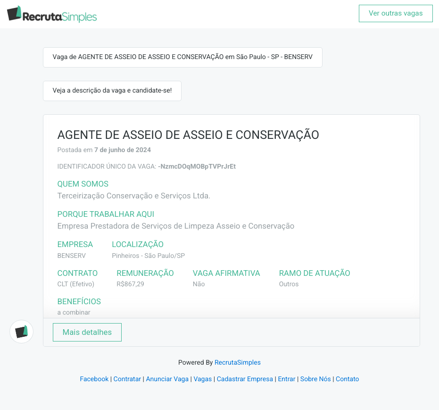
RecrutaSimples (238, 363)
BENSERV (72, 256)
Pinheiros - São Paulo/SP (148, 256)
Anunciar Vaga (167, 379)
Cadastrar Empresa (245, 379)
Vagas (202, 379)
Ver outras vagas (396, 13)
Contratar (127, 379)
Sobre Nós (315, 379)
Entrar (286, 379)
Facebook (94, 379)
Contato (347, 379)
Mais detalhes (87, 332)
